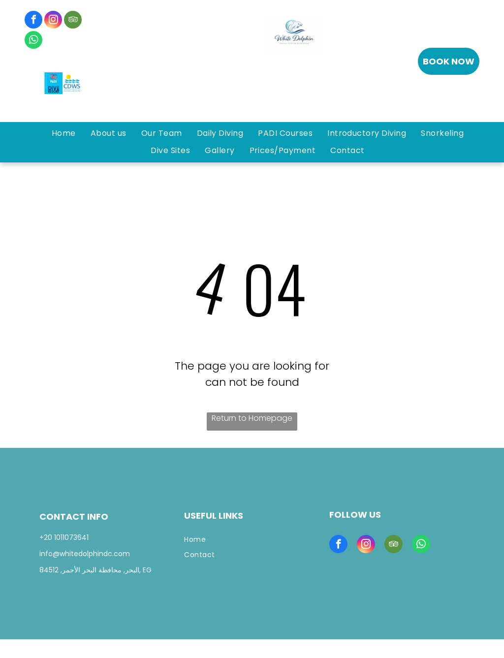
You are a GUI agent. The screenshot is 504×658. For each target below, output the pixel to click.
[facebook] (33, 21)
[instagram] (53, 21)
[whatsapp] (33, 41)
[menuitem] (63, 133)
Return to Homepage (252, 418)
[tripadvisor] (73, 21)
